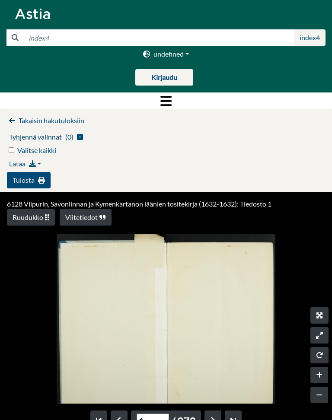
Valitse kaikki (36, 150)
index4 (310, 37)
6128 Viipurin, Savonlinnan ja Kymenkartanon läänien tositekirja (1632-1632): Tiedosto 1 (139, 204)
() (46, 137)
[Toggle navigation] (166, 100)
